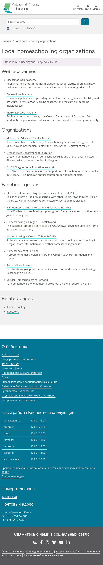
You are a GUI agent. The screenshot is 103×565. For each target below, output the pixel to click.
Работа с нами (10, 354)
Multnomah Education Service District (28, 138)
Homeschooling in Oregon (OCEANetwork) (31, 222)
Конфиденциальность (39, 551)
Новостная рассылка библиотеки (22, 372)
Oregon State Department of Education (29, 153)
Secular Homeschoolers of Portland (27, 280)
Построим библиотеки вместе (20, 400)
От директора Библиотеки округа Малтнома (28, 395)
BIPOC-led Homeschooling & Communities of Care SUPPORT (42, 193)
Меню (96, 9)
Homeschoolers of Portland (23, 251)
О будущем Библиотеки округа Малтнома (27, 386)
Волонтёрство (10, 363)
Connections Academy (19, 94)
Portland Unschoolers (19, 265)
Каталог (15, 28)
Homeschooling (16, 307)
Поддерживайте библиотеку (19, 359)
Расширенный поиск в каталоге (43, 555)
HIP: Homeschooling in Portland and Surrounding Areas (39, 207)
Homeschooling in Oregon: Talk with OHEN (31, 236)
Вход (88, 9)
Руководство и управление (18, 391)
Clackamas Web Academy (21, 80)
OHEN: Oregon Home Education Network (30, 167)
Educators (13, 311)
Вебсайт (32, 28)
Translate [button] (78, 9)
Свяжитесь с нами (13, 551)
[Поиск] (85, 21)
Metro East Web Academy (22, 112)
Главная (6, 41)
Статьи (6, 377)
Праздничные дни (13, 476)
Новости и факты (12, 368)
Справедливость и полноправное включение (29, 382)
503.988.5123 (9, 496)
